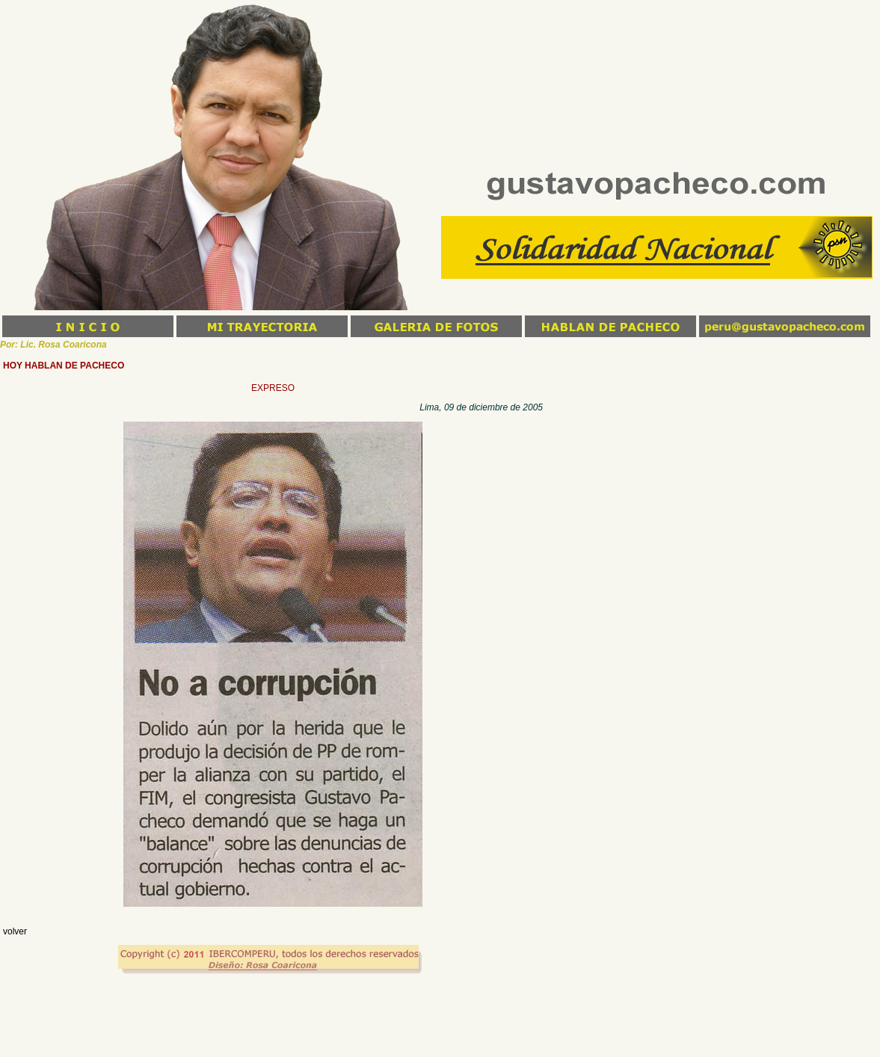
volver (15, 931)
